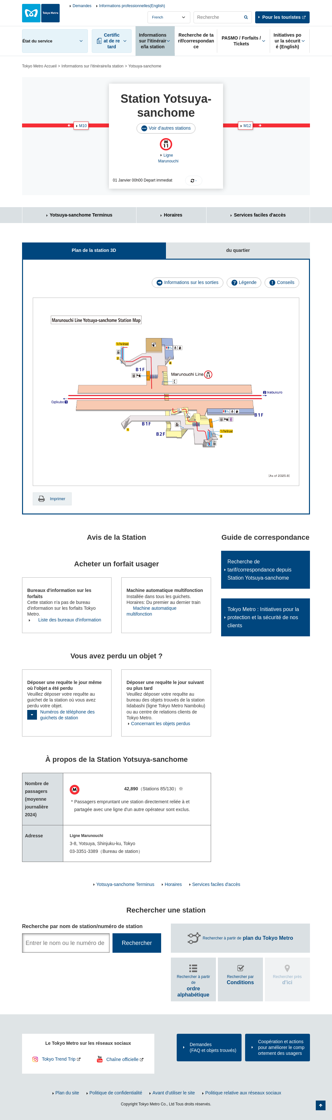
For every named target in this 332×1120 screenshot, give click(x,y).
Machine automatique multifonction (151, 611)
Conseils (285, 282)
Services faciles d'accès (260, 215)
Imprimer (57, 499)
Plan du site (67, 1092)
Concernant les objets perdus (160, 723)
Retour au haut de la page (321, 1105)
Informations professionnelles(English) (132, 6)
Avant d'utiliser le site (173, 1092)
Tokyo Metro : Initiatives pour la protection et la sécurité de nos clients (263, 617)
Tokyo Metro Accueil (39, 66)
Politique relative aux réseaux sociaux (243, 1092)
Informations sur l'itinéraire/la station (93, 66)
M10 (83, 126)
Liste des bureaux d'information (69, 619)
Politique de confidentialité (115, 1092)
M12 (247, 126)
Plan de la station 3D (69, 247)
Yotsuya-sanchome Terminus (81, 215)
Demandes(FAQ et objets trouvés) (213, 1047)
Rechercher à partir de (248, 938)
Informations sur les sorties (191, 282)
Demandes (82, 6)
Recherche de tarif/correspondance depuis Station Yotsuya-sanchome (259, 570)
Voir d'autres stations (170, 128)
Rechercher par (240, 979)
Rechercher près (287, 979)
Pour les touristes (281, 17)
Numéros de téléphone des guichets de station (67, 714)
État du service (37, 41)
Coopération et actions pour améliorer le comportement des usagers (281, 1047)
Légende (248, 282)
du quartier (208, 247)
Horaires (173, 215)
